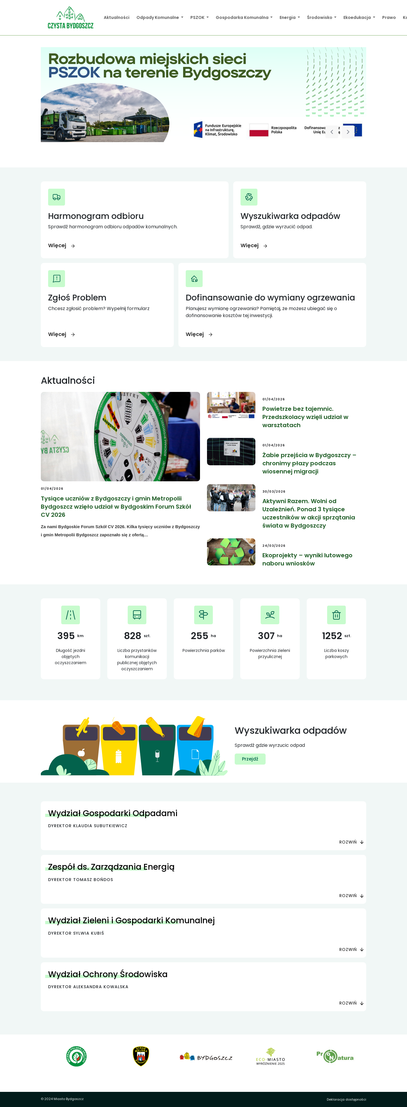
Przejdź (250, 759)
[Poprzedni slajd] (331, 131)
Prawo (389, 17)
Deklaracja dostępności (346, 1099)
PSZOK (197, 17)
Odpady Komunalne (158, 17)
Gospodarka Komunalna (242, 17)
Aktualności (116, 17)
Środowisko (320, 17)
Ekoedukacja (357, 17)
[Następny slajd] (348, 131)
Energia (288, 17)
